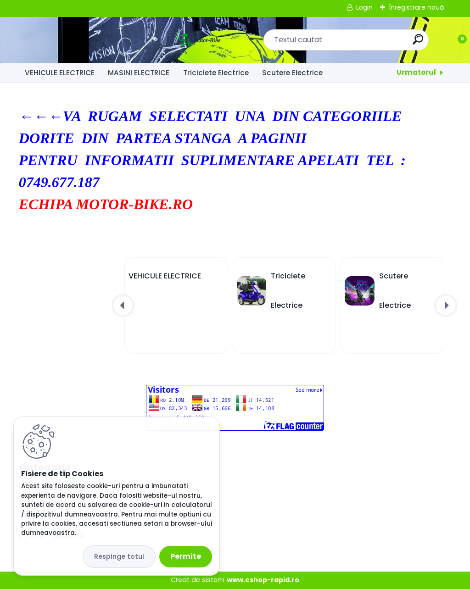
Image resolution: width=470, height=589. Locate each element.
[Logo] (75, 40)
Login (364, 7)
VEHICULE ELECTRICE (60, 73)
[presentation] (123, 305)
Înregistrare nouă (416, 7)
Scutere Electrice (292, 73)
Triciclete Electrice (216, 73)
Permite (185, 556)
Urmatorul (416, 72)
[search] (355, 43)
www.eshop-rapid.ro (263, 579)
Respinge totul (119, 556)
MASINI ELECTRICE (138, 73)
